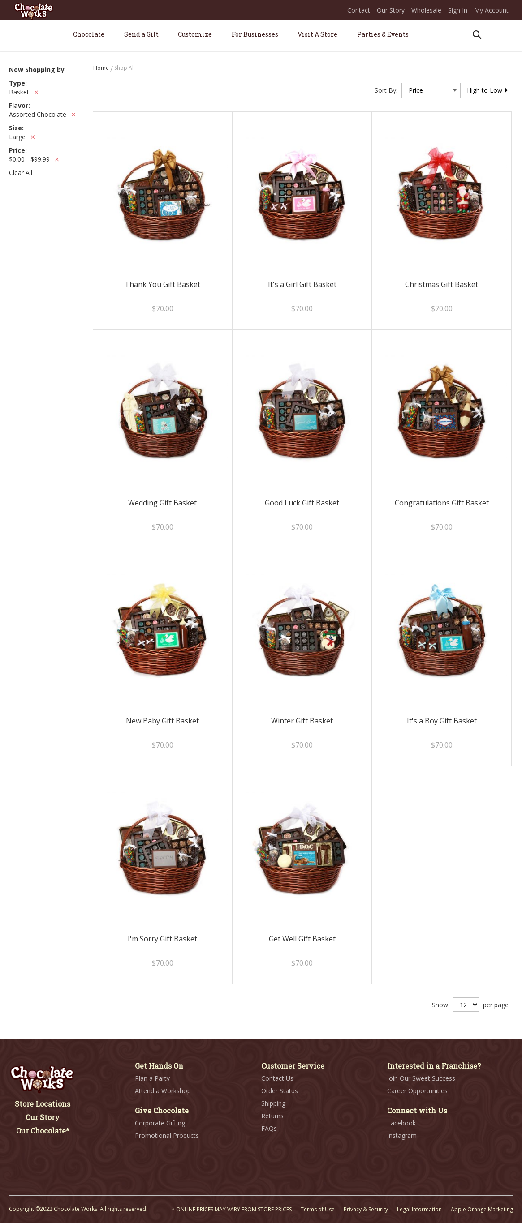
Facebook (401, 1123)
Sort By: (386, 90)
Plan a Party (152, 1078)
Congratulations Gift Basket (442, 503)
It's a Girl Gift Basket (302, 284)
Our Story (391, 10)
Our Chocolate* (42, 1130)
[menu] (261, 35)
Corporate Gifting (160, 1123)
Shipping (273, 1103)
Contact (358, 10)
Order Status (279, 1090)
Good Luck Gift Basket (302, 503)
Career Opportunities (417, 1090)
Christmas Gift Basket (441, 284)
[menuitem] (88, 34)
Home (101, 68)
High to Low (488, 90)
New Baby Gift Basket (162, 721)
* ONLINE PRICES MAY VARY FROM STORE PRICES (232, 1209)
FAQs (269, 1128)
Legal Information (419, 1209)
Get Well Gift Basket (302, 939)
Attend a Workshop (163, 1090)
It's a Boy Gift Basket (442, 721)
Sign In (457, 10)
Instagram (402, 1135)
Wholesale (426, 10)
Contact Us (277, 1078)
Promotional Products (167, 1135)
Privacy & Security (366, 1209)
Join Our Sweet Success (421, 1078)
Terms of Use (318, 1209)
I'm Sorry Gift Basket (162, 939)
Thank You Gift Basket (162, 284)
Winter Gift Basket (302, 721)
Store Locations (42, 1103)
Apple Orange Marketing (482, 1209)
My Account (491, 10)
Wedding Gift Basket (162, 503)
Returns (272, 1116)
